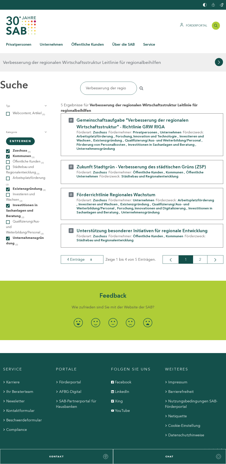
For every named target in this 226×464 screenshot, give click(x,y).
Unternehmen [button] (51, 44)
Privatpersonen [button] (18, 44)
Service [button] (149, 44)
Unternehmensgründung (96, 130)
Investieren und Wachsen (98, 186)
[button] (26, 87)
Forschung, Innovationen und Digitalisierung (151, 190)
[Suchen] (108, 69)
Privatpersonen (145, 114)
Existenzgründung (107, 122)
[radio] (78, 304)
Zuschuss (100, 114)
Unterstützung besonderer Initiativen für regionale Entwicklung (142, 212)
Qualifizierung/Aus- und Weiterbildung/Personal (163, 122)
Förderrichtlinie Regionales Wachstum (116, 176)
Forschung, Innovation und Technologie (146, 118)
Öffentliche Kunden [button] (87, 44)
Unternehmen (170, 114)
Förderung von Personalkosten (101, 126)
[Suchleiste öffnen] (216, 26)
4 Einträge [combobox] (83, 241)
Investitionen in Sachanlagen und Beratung (161, 126)
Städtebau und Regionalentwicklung (149, 158)
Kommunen (174, 154)
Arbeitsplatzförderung (95, 118)
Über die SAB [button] (123, 44)
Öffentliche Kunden (148, 154)
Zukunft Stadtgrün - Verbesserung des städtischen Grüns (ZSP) (141, 148)
